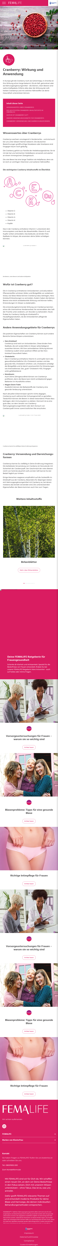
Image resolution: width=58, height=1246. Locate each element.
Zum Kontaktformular (11, 1170)
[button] (55, 542)
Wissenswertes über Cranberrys (20, 107)
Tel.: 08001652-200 (10, 1165)
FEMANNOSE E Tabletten (10, 1212)
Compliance (29, 1241)
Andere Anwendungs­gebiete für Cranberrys (25, 118)
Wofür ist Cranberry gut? (17, 115)
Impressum (29, 1233)
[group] (29, 543)
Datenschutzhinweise (29, 1237)
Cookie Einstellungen (29, 1245)
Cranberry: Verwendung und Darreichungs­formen (28, 121)
